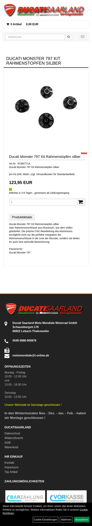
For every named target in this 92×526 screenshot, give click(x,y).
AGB (7, 442)
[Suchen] (68, 37)
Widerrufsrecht (13, 438)
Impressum (11, 467)
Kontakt (9, 462)
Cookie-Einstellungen (45, 519)
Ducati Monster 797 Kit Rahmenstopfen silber (44, 157)
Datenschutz (12, 433)
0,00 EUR (22, 24)
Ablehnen (66, 519)
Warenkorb (11, 447)
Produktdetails (22, 217)
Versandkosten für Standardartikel (55, 174)
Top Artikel (11, 471)
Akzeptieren (81, 519)
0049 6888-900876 (24, 340)
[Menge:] (43, 202)
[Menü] (82, 37)
